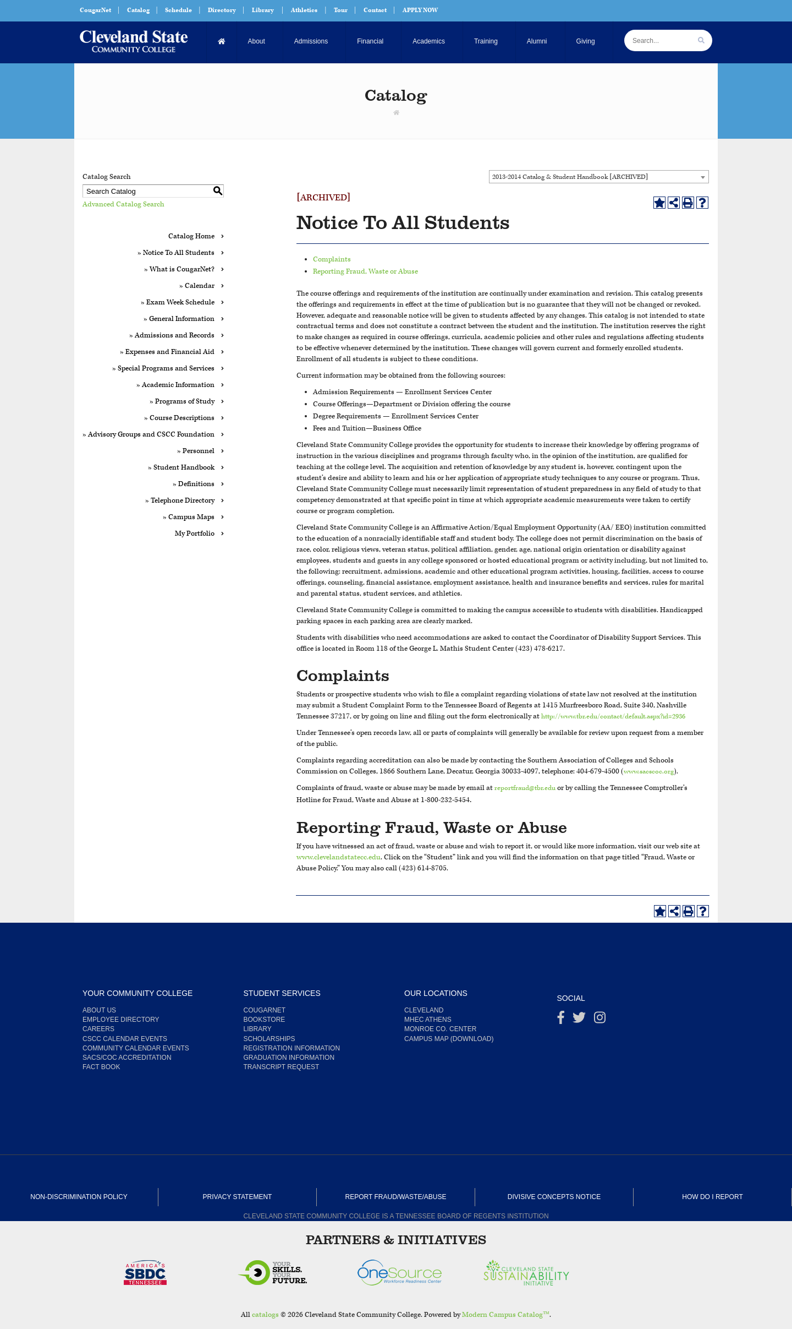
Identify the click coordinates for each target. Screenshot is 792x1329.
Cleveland (423, 1010)
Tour (341, 10)
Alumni (537, 41)
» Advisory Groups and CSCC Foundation (148, 434)
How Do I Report (712, 1197)
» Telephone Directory (180, 500)
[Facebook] (561, 1020)
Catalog (138, 10)
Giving (585, 41)
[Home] (222, 41)
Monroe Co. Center (440, 1029)
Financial (370, 41)
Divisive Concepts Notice (554, 1197)
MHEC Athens (428, 1019)
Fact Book (101, 1067)
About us (99, 1010)
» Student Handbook (181, 467)
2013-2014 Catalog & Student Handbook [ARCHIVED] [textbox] (570, 177)
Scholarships (269, 1039)
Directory (222, 10)
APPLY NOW (420, 10)
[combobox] (599, 176)
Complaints (332, 259)
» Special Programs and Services (163, 368)
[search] (701, 40)
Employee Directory (121, 1019)
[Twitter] (579, 1020)
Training (486, 41)
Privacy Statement (237, 1197)
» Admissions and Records (172, 335)
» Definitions (194, 484)
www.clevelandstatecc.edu (338, 857)
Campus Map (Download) (448, 1039)
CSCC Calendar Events (124, 1039)
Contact (375, 10)
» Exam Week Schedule (178, 302)
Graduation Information (289, 1057)
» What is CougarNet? (179, 269)
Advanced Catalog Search (123, 204)
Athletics (304, 10)
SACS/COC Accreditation (127, 1057)
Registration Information (292, 1048)
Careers (98, 1029)
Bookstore (264, 1019)
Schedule (178, 10)
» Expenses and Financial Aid (167, 352)
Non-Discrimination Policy (78, 1197)
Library (263, 10)
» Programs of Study (182, 401)
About (256, 41)
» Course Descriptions (179, 418)
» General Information (179, 319)
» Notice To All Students (176, 253)
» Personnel (196, 451)
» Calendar (197, 286)
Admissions (311, 41)
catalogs (265, 1315)
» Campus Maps (189, 517)
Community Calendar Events (135, 1048)
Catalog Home (191, 236)
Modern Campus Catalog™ (505, 1315)
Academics (429, 41)
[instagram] (600, 1020)
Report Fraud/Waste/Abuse (396, 1197)
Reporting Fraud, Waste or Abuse (365, 271)
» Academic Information (175, 385)
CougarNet (95, 10)
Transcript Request (282, 1067)
